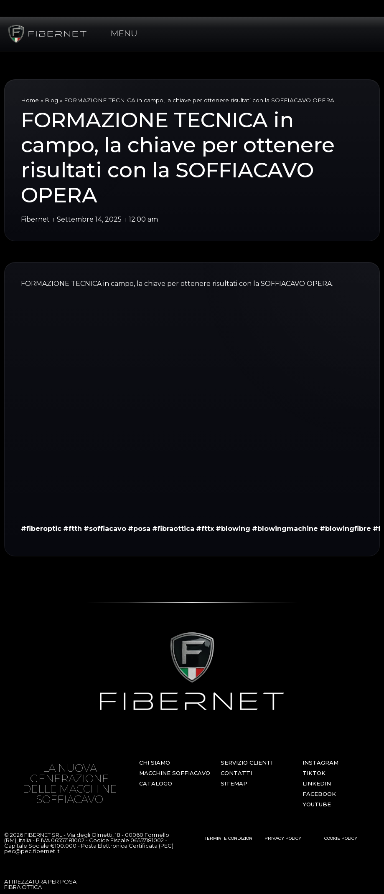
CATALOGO (155, 783)
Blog (51, 100)
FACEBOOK (319, 793)
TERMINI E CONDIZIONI (229, 838)
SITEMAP (234, 783)
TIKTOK (314, 773)
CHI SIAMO (154, 762)
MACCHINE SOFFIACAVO (174, 773)
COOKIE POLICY (340, 838)
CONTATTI (236, 773)
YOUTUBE (317, 804)
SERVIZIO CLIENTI (246, 762)
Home (30, 100)
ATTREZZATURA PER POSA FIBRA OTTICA (40, 884)
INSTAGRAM (320, 762)
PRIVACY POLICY (282, 838)
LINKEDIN (317, 783)
